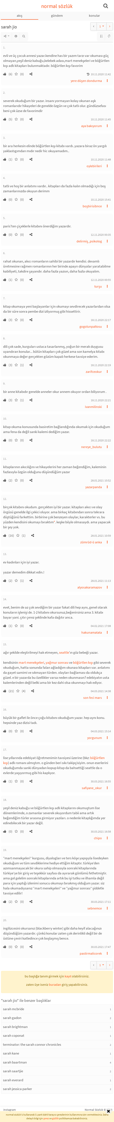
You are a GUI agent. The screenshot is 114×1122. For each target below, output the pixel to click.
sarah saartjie (13, 1071)
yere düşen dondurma (86, 81)
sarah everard (13, 1080)
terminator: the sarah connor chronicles (32, 1044)
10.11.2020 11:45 (101, 119)
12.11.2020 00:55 (101, 280)
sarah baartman (15, 1062)
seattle (64, 652)
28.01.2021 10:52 (101, 480)
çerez (46, 1118)
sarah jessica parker (17, 1088)
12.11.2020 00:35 (101, 235)
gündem (57, 15)
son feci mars (92, 697)
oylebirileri (94, 166)
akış (19, 15)
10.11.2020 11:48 (101, 159)
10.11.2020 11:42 (101, 74)
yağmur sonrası (57, 662)
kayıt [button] (68, 976)
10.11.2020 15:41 (101, 199)
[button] (31, 74)
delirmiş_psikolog (89, 241)
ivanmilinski (93, 407)
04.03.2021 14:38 (101, 691)
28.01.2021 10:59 (101, 535)
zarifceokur (94, 371)
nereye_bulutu (91, 447)
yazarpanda (93, 487)
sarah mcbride (13, 1009)
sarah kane (11, 1053)
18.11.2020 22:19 (101, 365)
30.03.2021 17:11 (101, 902)
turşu (98, 286)
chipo (98, 838)
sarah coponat (13, 1035)
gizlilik (55, 1118)
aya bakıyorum (91, 126)
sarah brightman (15, 1026)
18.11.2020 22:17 (101, 320)
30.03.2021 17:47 (101, 947)
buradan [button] (55, 984)
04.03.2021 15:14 (101, 731)
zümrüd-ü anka (91, 542)
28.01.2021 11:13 (101, 581)
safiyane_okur (92, 788)
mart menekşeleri (31, 662)
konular (94, 15)
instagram (9, 1110)
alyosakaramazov (89, 587)
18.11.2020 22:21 (101, 400)
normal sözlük (57, 6)
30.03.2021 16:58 (101, 831)
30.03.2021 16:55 (101, 781)
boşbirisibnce (92, 206)
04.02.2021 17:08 (101, 626)
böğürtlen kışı (83, 662)
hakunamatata (91, 632)
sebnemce (94, 908)
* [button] (54, 522)
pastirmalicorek (91, 953)
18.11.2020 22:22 (101, 440)
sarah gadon (12, 1017)
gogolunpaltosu (90, 326)
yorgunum (94, 738)
